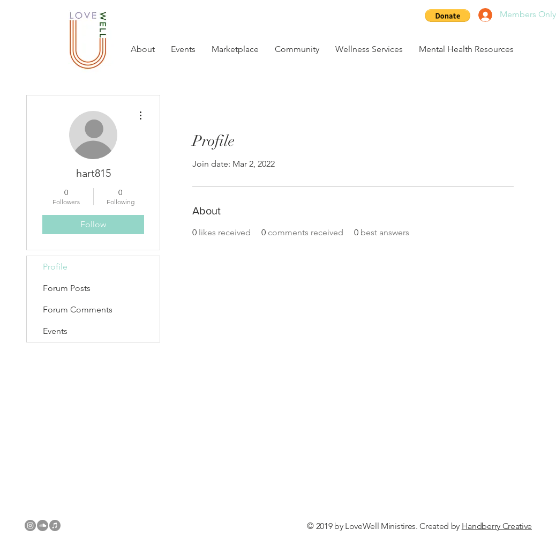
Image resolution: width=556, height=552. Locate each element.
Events (55, 331)
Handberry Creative (497, 526)
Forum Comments (77, 309)
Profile (55, 267)
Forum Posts (67, 288)
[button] (447, 15)
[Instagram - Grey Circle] (30, 525)
